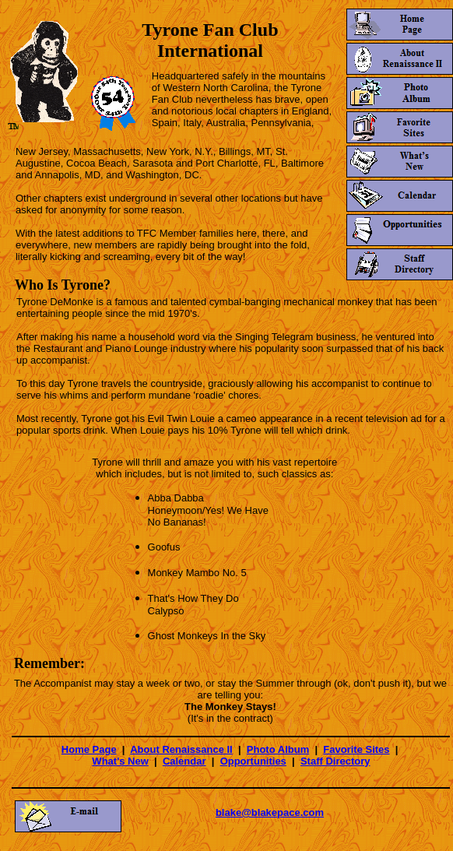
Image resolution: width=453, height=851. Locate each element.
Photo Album (278, 749)
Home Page (89, 749)
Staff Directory (335, 761)
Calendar (184, 761)
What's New (120, 761)
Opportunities (253, 761)
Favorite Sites (356, 749)
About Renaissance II (181, 749)
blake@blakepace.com (270, 812)
